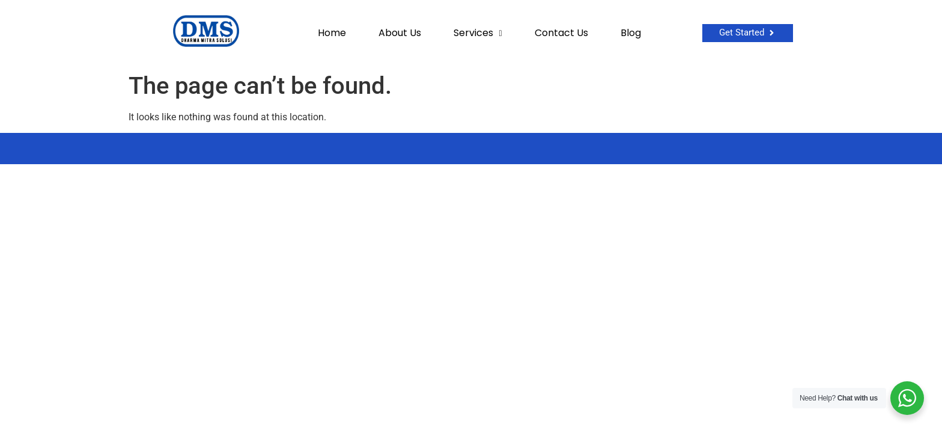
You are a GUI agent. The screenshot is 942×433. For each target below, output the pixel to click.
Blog (631, 33)
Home (332, 33)
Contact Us (561, 33)
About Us (399, 33)
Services (478, 33)
